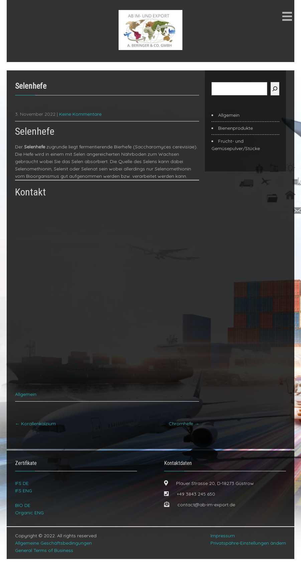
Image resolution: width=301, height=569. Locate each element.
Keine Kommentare (80, 114)
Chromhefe (184, 434)
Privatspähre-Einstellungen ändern (248, 553)
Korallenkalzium (35, 434)
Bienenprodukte (235, 128)
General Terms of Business (44, 560)
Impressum (222, 546)
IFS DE (22, 493)
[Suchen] (275, 88)
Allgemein (25, 404)
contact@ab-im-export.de (206, 515)
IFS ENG (23, 501)
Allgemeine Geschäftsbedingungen (53, 553)
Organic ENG (29, 523)
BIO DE (22, 515)
